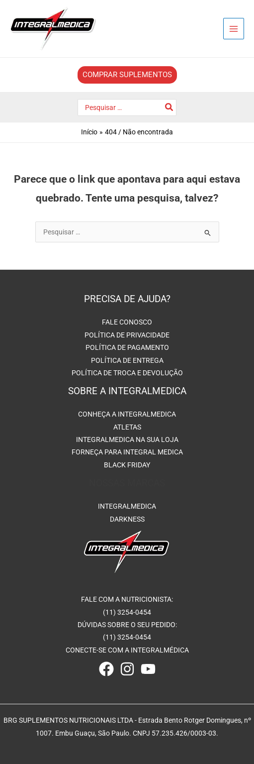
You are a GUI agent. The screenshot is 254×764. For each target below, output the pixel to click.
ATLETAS (127, 427)
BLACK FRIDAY (127, 465)
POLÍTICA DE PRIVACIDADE (127, 335)
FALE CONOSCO (127, 322)
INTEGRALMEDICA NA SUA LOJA (127, 439)
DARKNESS (127, 519)
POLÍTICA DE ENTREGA (127, 360)
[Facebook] (106, 668)
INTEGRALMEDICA (127, 506)
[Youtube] (148, 668)
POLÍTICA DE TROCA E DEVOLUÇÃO (127, 373)
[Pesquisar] (169, 107)
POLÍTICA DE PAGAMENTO (127, 347)
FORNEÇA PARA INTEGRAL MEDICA (127, 452)
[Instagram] (127, 668)
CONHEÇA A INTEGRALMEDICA (127, 414)
